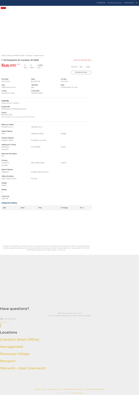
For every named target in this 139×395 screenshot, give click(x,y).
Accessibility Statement (73, 389)
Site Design (78, 392)
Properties (101, 3)
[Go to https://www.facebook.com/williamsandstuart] (69, 324)
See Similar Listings (81, 72)
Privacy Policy (54, 389)
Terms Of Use (40, 389)
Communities (128, 3)
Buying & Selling (114, 3)
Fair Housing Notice (95, 389)
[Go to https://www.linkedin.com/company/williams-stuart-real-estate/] (69, 327)
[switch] (74, 66)
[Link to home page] (8, 3)
